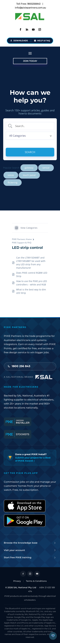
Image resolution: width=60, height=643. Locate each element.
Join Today (30, 60)
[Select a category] (30, 136)
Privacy (17, 581)
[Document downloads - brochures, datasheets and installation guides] (19, 40)
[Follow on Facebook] (23, 574)
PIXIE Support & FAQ (21, 242)
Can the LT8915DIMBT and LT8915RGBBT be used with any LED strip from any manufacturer (30, 262)
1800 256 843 (19, 366)
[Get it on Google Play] (24, 520)
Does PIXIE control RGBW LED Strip (31, 274)
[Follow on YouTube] (37, 574)
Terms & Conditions (36, 581)
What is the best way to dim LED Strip (31, 291)
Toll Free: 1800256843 (28, 3)
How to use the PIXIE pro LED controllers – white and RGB (31, 283)
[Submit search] (30, 152)
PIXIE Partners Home (22, 239)
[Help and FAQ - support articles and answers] (42, 40)
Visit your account (30, 550)
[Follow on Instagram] (30, 574)
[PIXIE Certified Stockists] (17, 434)
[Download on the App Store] (24, 506)
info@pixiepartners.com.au (30, 7)
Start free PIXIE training (30, 557)
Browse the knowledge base (30, 542)
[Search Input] (32, 126)
